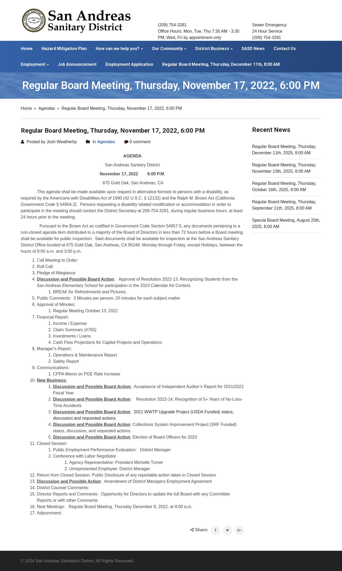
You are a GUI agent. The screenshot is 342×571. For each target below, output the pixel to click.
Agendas (46, 108)
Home (26, 108)
